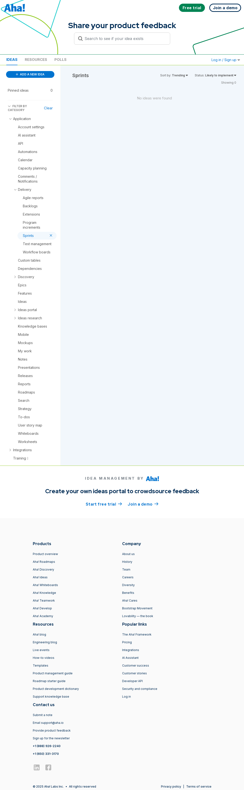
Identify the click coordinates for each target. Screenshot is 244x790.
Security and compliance (139, 689)
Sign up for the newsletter (51, 738)
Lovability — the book (137, 616)
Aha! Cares (129, 600)
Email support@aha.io (48, 723)
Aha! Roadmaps (44, 562)
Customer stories (134, 673)
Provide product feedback (52, 730)
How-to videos (43, 658)
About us (128, 554)
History (127, 562)
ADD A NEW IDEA (30, 74)
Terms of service (198, 786)
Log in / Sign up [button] (225, 60)
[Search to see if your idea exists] (124, 38)
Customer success (135, 665)
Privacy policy (171, 786)
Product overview (45, 554)
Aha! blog (39, 634)
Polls (60, 59)
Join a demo (143, 503)
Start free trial (104, 503)
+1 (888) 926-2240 (46, 746)
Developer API (132, 681)
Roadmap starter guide (49, 681)
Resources (36, 59)
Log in (126, 696)
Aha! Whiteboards (45, 585)
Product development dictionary (56, 689)
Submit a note (42, 715)
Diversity (128, 585)
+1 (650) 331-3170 (46, 754)
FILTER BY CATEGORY (17, 108)
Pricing (127, 642)
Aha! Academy (43, 616)
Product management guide (53, 673)
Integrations (130, 650)
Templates (40, 665)
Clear (48, 108)
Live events (41, 650)
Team (126, 569)
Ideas (11, 59)
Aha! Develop (42, 608)
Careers (128, 577)
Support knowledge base (51, 696)
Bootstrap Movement (137, 608)
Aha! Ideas (40, 577)
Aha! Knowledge (44, 593)
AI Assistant (130, 658)
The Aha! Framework (136, 634)
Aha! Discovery (43, 569)
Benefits (128, 593)
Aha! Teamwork (44, 600)
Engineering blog (45, 642)
